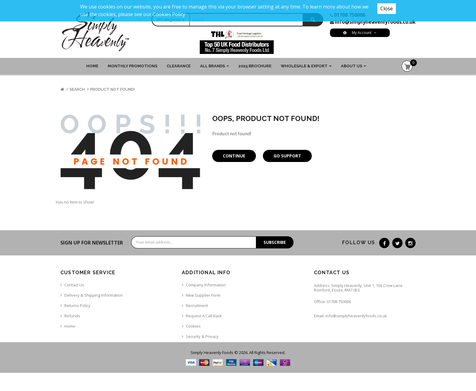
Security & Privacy (202, 336)
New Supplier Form (203, 295)
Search (77, 89)
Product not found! (112, 89)
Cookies (193, 326)
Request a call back (204, 316)
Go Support (287, 156)
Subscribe (275, 242)
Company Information (206, 285)
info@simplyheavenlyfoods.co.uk (375, 22)
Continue (234, 156)
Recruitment (197, 305)
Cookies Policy (169, 14)
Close (386, 8)
